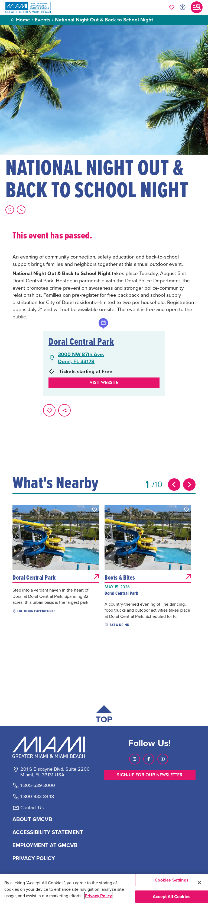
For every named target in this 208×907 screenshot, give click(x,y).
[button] (94, 509)
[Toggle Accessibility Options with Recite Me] (182, 7)
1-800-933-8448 (37, 796)
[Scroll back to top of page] (104, 715)
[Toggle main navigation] (197, 7)
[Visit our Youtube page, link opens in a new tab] (162, 759)
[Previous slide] (174, 484)
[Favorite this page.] (9, 209)
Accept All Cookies (171, 896)
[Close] (199, 883)
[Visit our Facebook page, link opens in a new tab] (148, 759)
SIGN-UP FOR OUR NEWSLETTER (150, 775)
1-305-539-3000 (37, 785)
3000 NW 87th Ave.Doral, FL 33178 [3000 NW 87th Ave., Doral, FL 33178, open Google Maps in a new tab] (81, 358)
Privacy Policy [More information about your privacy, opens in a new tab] (98, 896)
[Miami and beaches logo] (54, 747)
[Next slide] (189, 484)
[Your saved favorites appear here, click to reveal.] (171, 7)
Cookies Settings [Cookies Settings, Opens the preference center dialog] (171, 880)
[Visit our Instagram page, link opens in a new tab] (134, 759)
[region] (104, 890)
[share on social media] (21, 209)
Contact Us (32, 808)
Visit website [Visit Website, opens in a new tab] (104, 382)
